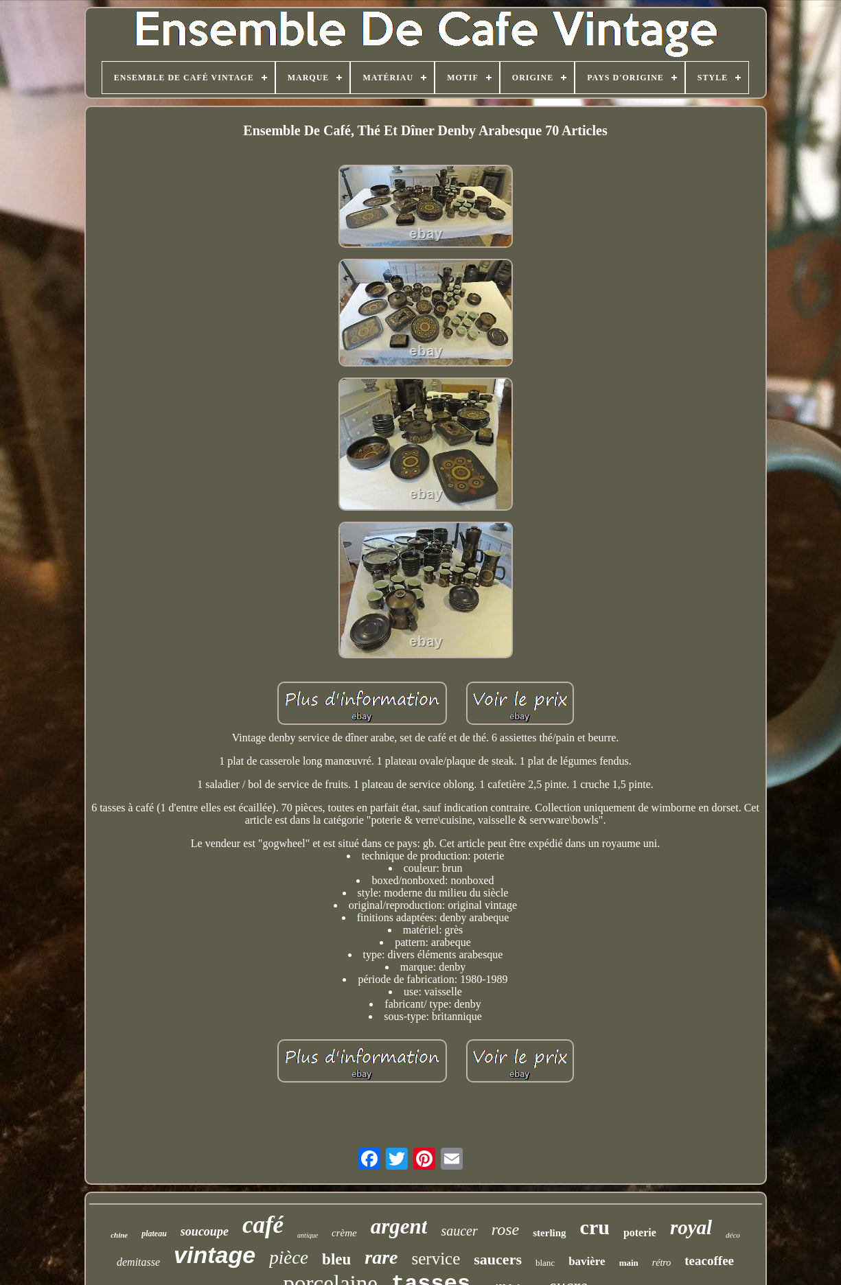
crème (344, 1232)
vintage (214, 1255)
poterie (639, 1232)
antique (307, 1235)
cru (595, 1227)
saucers (498, 1259)
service (436, 1258)
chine (119, 1235)
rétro (661, 1263)
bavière (587, 1261)
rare (381, 1257)
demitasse (138, 1262)
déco (733, 1235)
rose (505, 1229)
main (628, 1263)
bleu (336, 1259)
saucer (459, 1230)
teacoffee (709, 1260)
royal (691, 1227)
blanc (545, 1263)
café (263, 1225)
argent (399, 1226)
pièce (288, 1257)
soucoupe (205, 1231)
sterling (549, 1232)
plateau (154, 1233)
